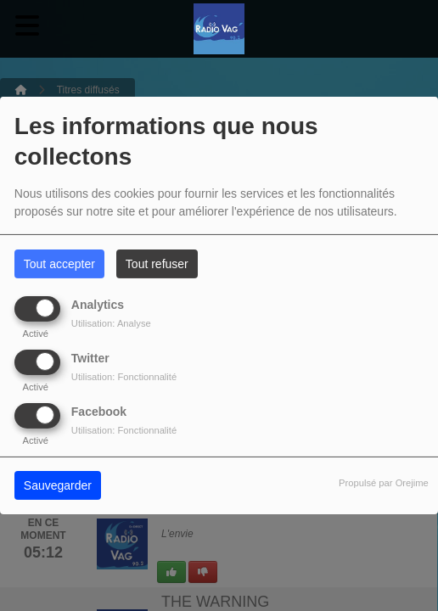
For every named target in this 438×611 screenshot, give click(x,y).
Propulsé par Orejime (384, 483)
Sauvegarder (58, 485)
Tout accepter (59, 264)
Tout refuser (157, 264)
